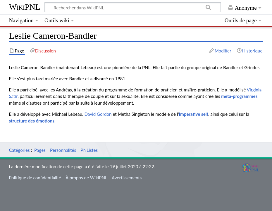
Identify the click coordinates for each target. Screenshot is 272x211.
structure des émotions (31, 120)
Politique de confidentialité (35, 177)
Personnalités (63, 150)
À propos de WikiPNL (86, 177)
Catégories (19, 150)
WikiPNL (24, 6)
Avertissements (127, 177)
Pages (40, 150)
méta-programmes (239, 96)
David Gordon (97, 114)
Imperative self (193, 114)
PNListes (89, 150)
